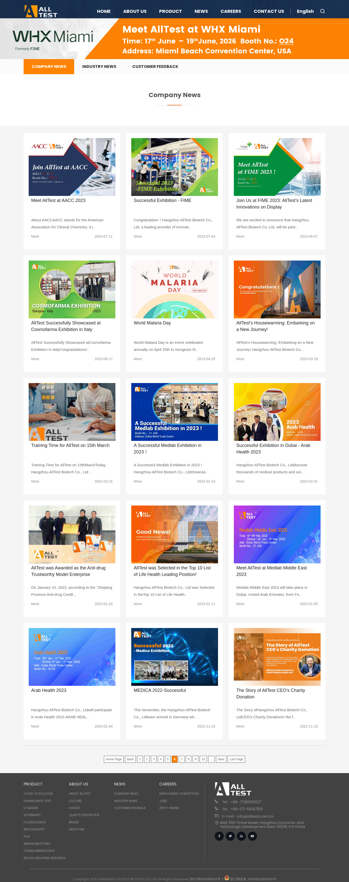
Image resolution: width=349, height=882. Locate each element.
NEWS (201, 11)
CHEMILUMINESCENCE (39, 851)
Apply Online (169, 808)
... (211, 759)
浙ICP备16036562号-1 (206, 879)
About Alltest (80, 793)
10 (203, 759)
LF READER (31, 808)
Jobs (163, 801)
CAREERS (231, 11)
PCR (27, 836)
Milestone (76, 829)
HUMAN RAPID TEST (37, 801)
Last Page (236, 759)
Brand (74, 822)
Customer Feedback (155, 66)
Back (130, 759)
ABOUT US (135, 11)
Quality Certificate (84, 815)
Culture (75, 801)
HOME (104, 11)
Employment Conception (179, 793)
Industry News (99, 66)
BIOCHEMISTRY (34, 829)
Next (221, 759)
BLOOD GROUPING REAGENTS (45, 858)
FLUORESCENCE (35, 822)
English (305, 11)
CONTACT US (269, 11)
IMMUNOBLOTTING (37, 844)
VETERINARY (32, 815)
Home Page (114, 759)
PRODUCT (170, 11)
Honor (74, 808)
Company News (49, 66)
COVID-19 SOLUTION (38, 793)
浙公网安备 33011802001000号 (250, 879)
